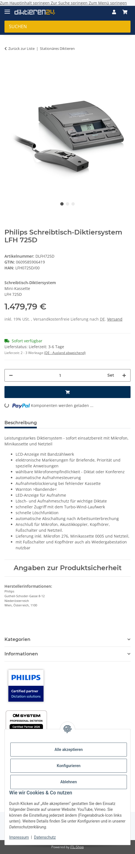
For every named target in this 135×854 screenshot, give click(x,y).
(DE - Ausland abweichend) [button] (65, 352)
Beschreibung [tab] (20, 422)
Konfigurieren (68, 765)
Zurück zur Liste (21, 48)
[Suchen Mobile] (67, 27)
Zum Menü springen (108, 3)
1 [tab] (62, 204)
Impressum (19, 837)
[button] (114, 12)
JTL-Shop (77, 847)
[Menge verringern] (11, 375)
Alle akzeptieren (68, 749)
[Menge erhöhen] (124, 375)
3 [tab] (73, 204)
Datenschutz (45, 837)
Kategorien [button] (17, 639)
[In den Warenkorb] (8, 64)
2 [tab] (67, 204)
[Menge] (60, 375)
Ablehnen (68, 782)
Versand (114, 319)
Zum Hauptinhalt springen (25, 3)
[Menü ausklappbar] (7, 9)
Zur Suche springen (70, 3)
